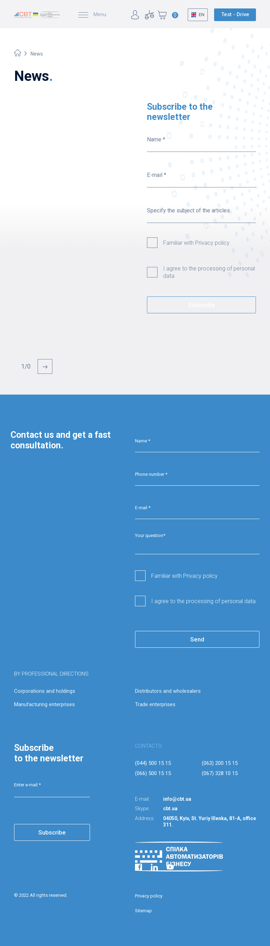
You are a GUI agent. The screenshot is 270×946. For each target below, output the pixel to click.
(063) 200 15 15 (220, 763)
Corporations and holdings (44, 691)
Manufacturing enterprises (44, 704)
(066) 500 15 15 (153, 773)
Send (197, 639)
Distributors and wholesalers (168, 691)
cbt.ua (170, 808)
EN (201, 14)
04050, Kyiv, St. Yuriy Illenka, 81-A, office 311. (209, 821)
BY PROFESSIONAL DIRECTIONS (51, 674)
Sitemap (143, 910)
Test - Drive (235, 14)
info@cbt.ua (177, 799)
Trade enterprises (155, 704)
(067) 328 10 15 (220, 773)
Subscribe (201, 304)
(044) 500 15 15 (153, 763)
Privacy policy (148, 896)
